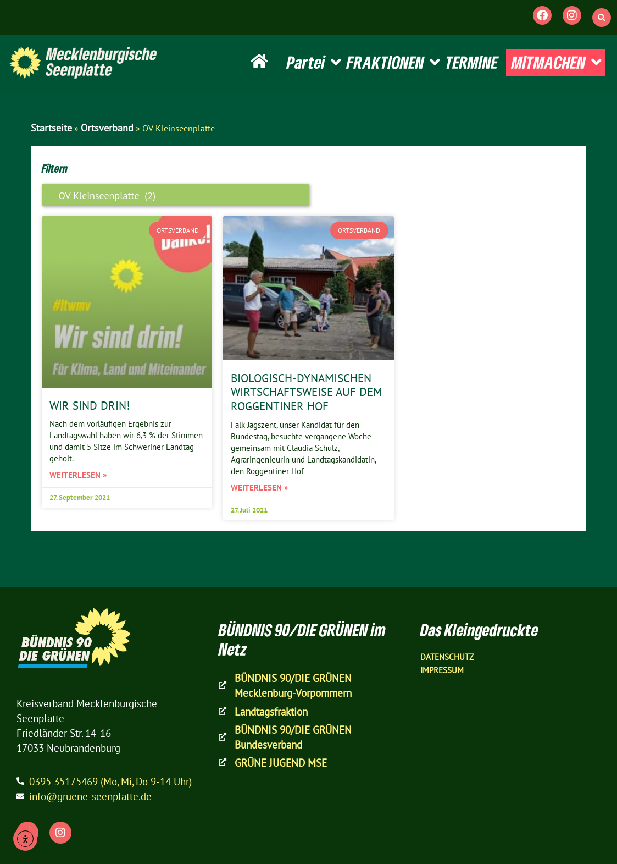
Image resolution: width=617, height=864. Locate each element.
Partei (314, 62)
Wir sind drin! (89, 405)
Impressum (442, 670)
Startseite (51, 128)
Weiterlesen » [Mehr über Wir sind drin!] (78, 475)
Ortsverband (107, 128)
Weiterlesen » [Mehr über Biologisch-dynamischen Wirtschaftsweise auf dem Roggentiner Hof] (259, 487)
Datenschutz (447, 657)
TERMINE (472, 62)
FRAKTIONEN (393, 62)
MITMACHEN (557, 63)
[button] (601, 17)
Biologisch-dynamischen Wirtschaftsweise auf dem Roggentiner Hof (306, 392)
